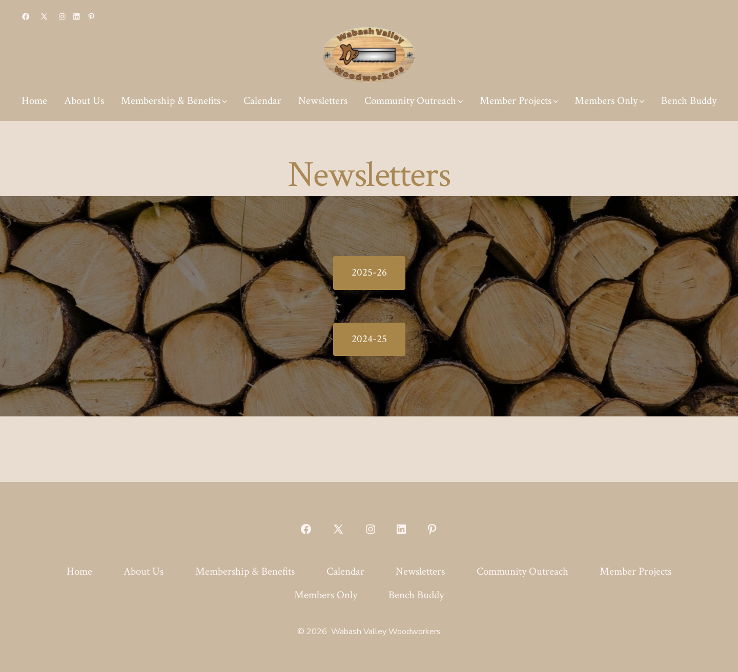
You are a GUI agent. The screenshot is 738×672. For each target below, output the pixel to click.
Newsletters (322, 101)
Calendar (262, 101)
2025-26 (369, 272)
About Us (84, 101)
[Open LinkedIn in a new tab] (76, 16)
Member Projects (519, 101)
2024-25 (369, 339)
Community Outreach (413, 101)
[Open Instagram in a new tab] (62, 16)
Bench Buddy (688, 101)
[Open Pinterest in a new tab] (91, 16)
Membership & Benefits (174, 101)
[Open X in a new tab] (44, 16)
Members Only (609, 101)
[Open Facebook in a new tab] (25, 16)
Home (34, 101)
